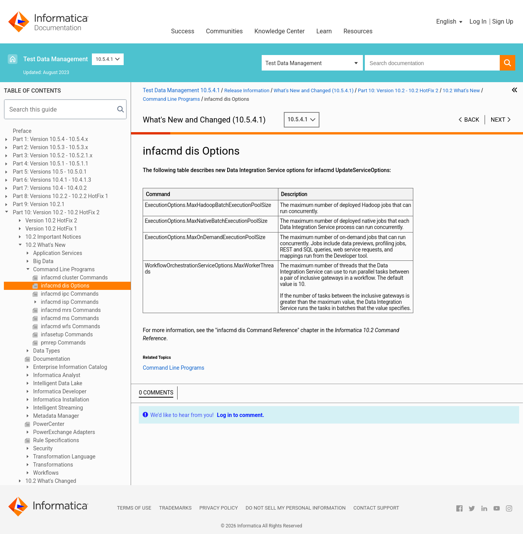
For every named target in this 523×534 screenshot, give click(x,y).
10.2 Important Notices (52, 237)
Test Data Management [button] (294, 63)
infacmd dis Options (64, 286)
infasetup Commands (66, 334)
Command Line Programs (63, 269)
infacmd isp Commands (69, 302)
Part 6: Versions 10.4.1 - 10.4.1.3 (52, 180)
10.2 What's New (45, 245)
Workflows (45, 473)
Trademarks (175, 508)
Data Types (46, 351)
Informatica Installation (60, 399)
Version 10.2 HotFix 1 (50, 229)
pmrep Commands (63, 342)
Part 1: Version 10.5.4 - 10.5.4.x (50, 139)
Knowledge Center (279, 31)
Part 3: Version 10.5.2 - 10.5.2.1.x (53, 155)
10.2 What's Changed (50, 481)
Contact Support (376, 508)
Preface (22, 131)
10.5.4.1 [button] (108, 59)
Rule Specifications (55, 440)
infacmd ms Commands (69, 318)
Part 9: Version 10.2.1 (39, 204)
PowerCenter (48, 424)
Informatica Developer (59, 391)
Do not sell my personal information (296, 508)
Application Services (57, 253)
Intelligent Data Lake (57, 383)
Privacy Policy (218, 508)
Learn (324, 31)
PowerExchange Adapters (63, 432)
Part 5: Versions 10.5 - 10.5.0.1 (50, 172)
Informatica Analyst (56, 375)
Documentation (51, 359)
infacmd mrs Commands (70, 310)
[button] (450, 21)
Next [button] (498, 119)
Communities (224, 31)
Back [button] (471, 119)
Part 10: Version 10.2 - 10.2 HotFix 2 (56, 212)
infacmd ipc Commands (69, 294)
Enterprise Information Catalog (69, 367)
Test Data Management (55, 59)
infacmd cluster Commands (74, 277)
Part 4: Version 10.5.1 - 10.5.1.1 (50, 163)
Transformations (52, 465)
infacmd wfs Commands (70, 326)
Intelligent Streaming (57, 408)
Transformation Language (63, 456)
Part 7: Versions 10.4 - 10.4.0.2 (50, 188)
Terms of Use (134, 508)
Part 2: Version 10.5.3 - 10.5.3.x (50, 147)
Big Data (43, 261)
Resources (358, 31)
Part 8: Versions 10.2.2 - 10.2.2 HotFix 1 (60, 196)
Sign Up (502, 21)
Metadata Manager (55, 416)
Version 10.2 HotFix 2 (50, 220)
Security (42, 448)
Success (182, 31)
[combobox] (432, 63)
